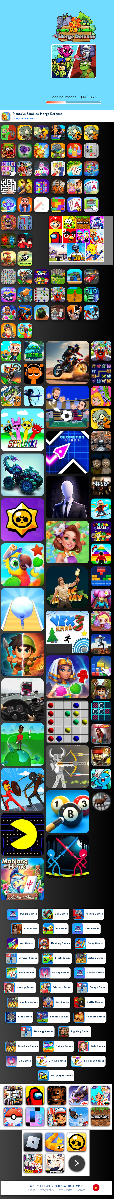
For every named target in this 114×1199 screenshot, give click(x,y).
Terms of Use (65, 1190)
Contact (80, 1190)
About (31, 1190)
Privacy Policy (46, 1190)
